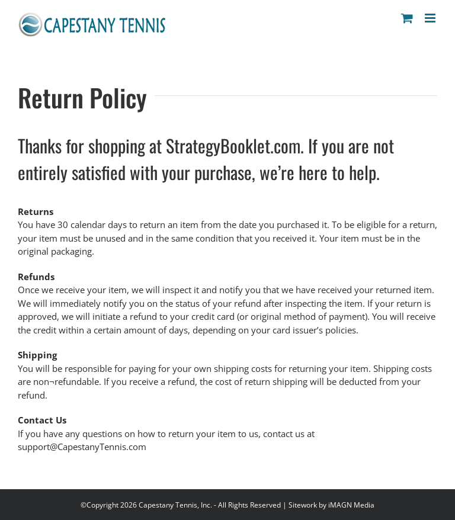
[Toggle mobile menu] (431, 18)
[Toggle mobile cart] (407, 18)
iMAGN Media (351, 505)
